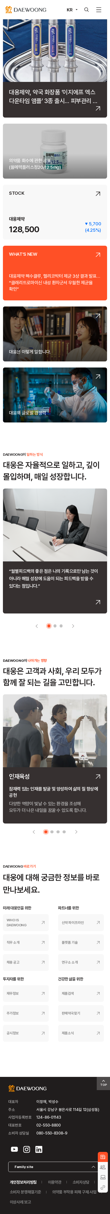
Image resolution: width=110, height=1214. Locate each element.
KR (70, 9)
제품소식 (68, 1033)
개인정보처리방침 (23, 1182)
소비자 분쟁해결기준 (25, 1192)
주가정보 (13, 1013)
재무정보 (13, 993)
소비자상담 (81, 1182)
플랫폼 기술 (70, 942)
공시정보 (13, 1033)
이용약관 (54, 1182)
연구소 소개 (70, 962)
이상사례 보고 (20, 1202)
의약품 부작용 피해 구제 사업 (74, 1192)
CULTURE (103, 1167)
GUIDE (102, 1187)
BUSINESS (103, 1177)
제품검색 (68, 993)
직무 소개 (13, 942)
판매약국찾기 (71, 1013)
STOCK (16, 193)
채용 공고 (13, 962)
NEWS (102, 1157)
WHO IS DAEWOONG (17, 922)
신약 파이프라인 (73, 922)
